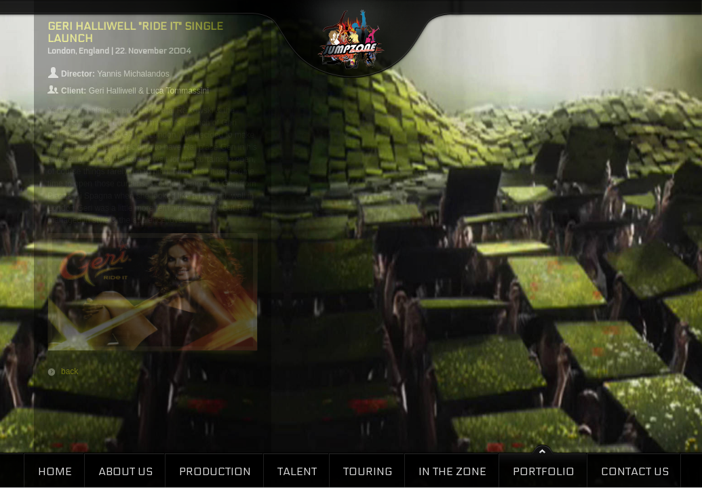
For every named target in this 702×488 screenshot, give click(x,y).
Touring (367, 471)
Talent (297, 471)
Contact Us (635, 471)
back (69, 371)
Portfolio (543, 471)
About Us (125, 471)
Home (55, 471)
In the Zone (452, 471)
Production (215, 471)
